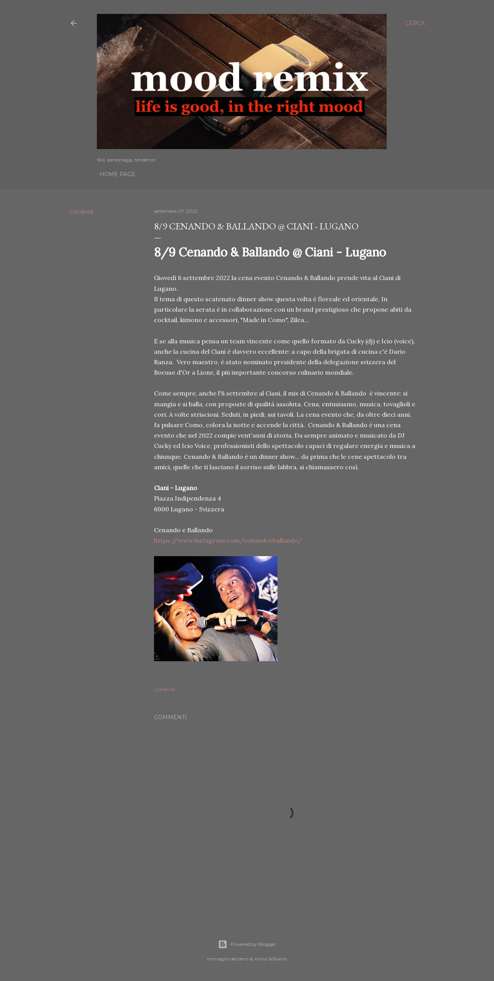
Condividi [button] (81, 211)
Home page (117, 174)
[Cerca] (415, 23)
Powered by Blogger (247, 944)
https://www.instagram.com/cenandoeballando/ (228, 540)
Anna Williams (270, 959)
